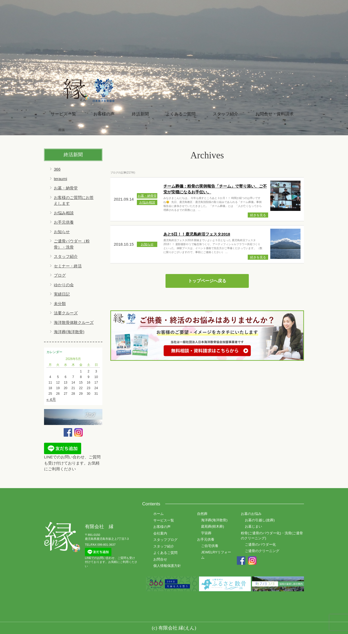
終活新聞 (140, 114)
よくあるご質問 (180, 114)
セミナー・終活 (68, 266)
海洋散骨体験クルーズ (74, 322)
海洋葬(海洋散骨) (69, 331)
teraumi (60, 178)
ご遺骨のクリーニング (262, 551)
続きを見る (258, 215)
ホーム (158, 514)
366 (57, 169)
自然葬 (202, 514)
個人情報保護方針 (167, 566)
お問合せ (160, 559)
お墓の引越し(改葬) (260, 520)
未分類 (60, 303)
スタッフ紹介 (225, 114)
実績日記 (62, 294)
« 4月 (51, 399)
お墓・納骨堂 (66, 188)
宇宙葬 (206, 533)
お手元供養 (64, 222)
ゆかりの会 (64, 285)
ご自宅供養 (209, 546)
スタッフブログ (165, 540)
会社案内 (160, 533)
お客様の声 (104, 114)
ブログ (60, 275)
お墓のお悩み (251, 514)
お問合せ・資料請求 (274, 114)
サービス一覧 (63, 114)
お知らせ (62, 231)
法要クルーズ (66, 313)
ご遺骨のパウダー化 (260, 544)
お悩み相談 (64, 213)
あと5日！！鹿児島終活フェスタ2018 (196, 234)
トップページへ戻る (207, 281)
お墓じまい (253, 526)
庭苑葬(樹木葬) (212, 526)
